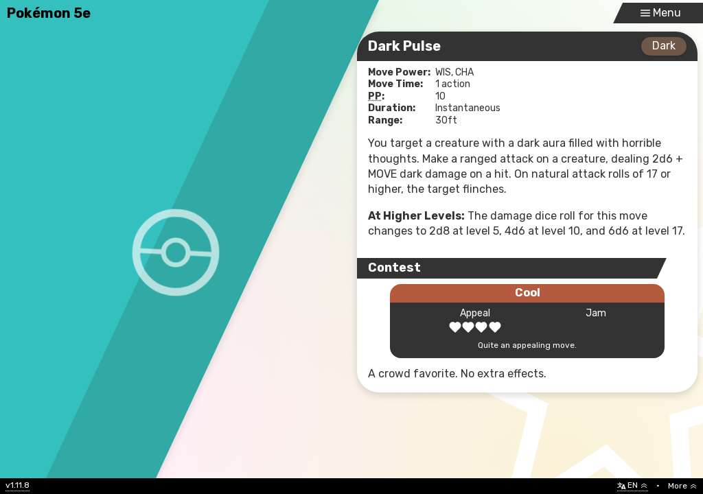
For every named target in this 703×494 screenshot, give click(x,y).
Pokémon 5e (49, 13)
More (683, 486)
